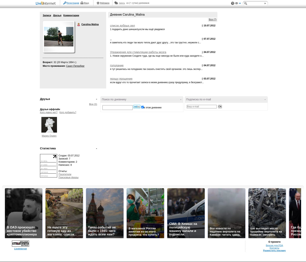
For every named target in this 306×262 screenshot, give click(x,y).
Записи (47, 15)
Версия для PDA (274, 245)
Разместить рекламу (274, 250)
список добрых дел (122, 25)
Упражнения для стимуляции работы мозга (138, 52)
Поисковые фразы (68, 177)
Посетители (65, 174)
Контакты (274, 248)
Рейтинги (104, 3)
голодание (117, 65)
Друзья (57, 15)
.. (111, 38)
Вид (238, 3)
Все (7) (212, 19)
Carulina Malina (78, 24)
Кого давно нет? (49, 112)
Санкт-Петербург (75, 66)
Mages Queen (49, 136)
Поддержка (232, 3)
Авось (122, 3)
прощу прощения (121, 78)
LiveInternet (46, 4)
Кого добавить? (68, 112)
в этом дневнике (153, 107)
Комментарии (71, 15)
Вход (86, 3)
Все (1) (93, 104)
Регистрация (73, 3)
